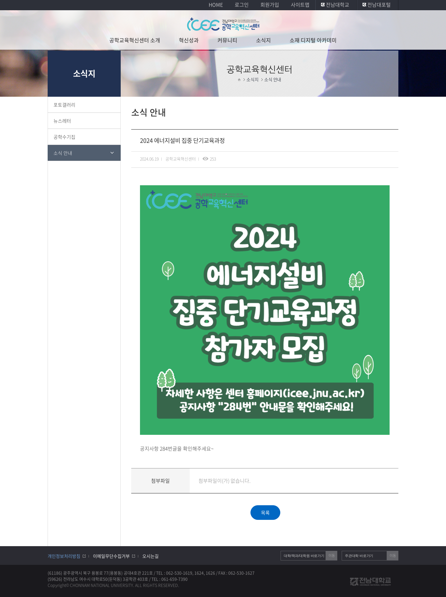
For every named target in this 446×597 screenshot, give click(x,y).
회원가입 (269, 4)
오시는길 (150, 556)
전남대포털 (379, 4)
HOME (216, 4)
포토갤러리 (64, 104)
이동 (332, 555)
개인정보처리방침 (64, 556)
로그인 (242, 4)
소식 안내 (62, 152)
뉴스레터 (62, 120)
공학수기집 (64, 136)
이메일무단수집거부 (111, 556)
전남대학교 (337, 4)
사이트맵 (300, 4)
